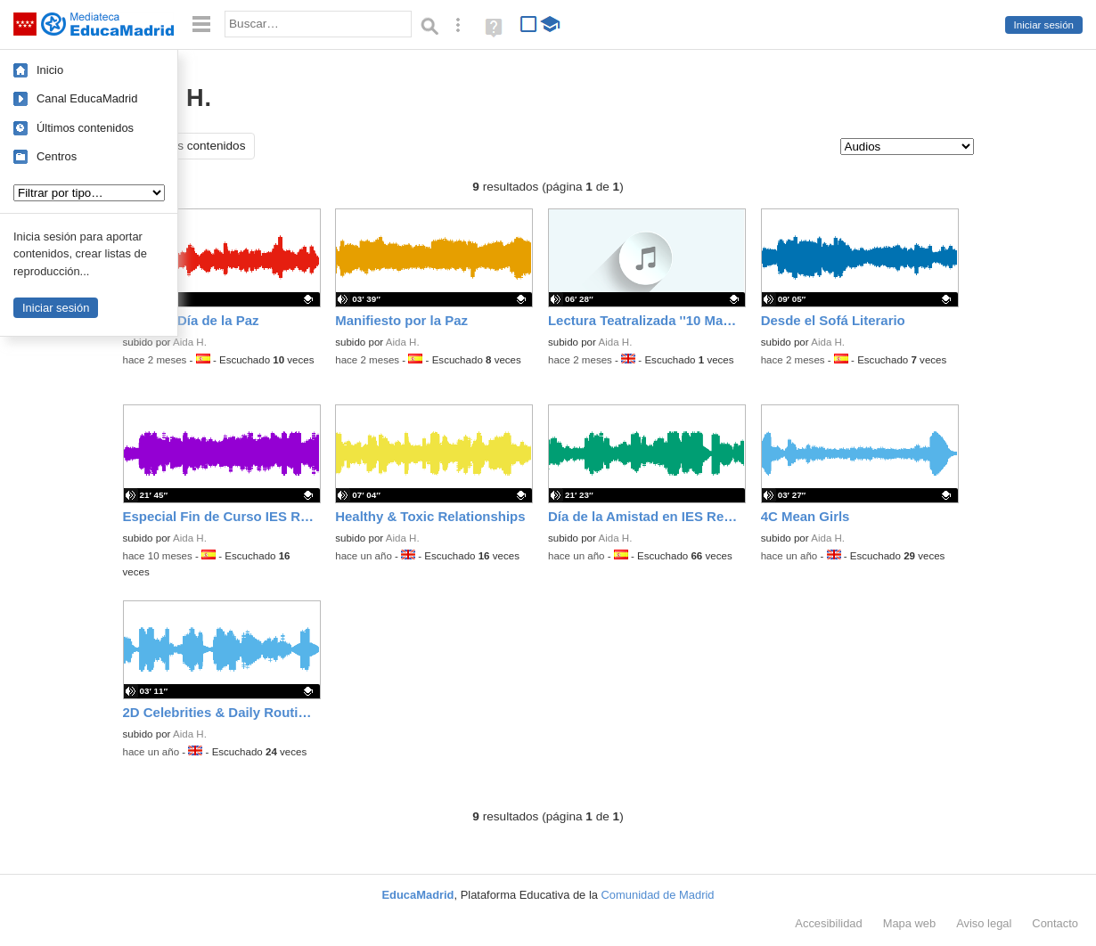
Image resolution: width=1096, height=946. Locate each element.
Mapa (910, 923)
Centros (57, 156)
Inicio (50, 70)
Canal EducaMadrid (87, 98)
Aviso (983, 923)
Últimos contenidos (85, 128)
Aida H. (190, 342)
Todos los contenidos (189, 145)
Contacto (1055, 923)
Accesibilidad (828, 923)
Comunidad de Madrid (658, 894)
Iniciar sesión (1044, 25)
